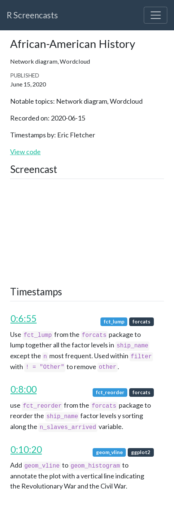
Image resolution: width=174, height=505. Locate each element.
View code (25, 151)
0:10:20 (26, 449)
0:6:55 (23, 318)
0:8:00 (23, 389)
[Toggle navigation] (155, 15)
